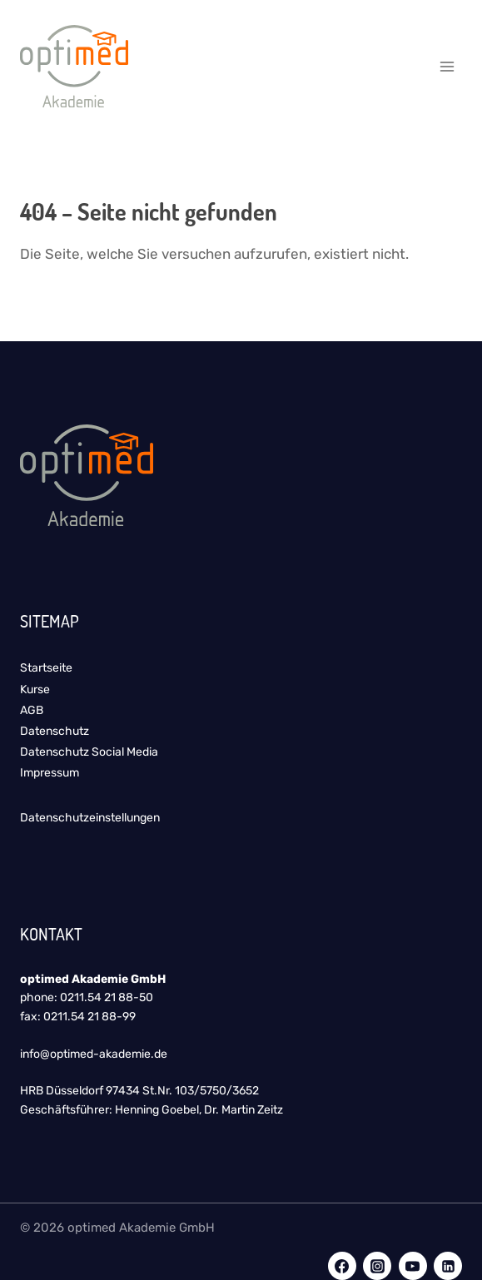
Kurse (35, 689)
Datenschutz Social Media (89, 752)
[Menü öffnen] (446, 66)
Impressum (49, 773)
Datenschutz (54, 731)
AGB (31, 710)
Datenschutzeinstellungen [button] (90, 818)
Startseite (46, 668)
